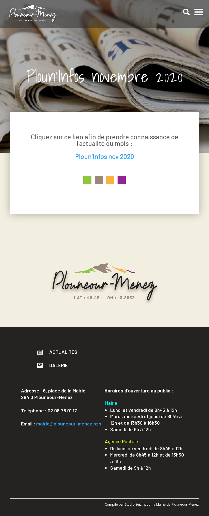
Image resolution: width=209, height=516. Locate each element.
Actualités (57, 352)
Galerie (52, 365)
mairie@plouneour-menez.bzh (68, 424)
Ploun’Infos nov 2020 (104, 156)
